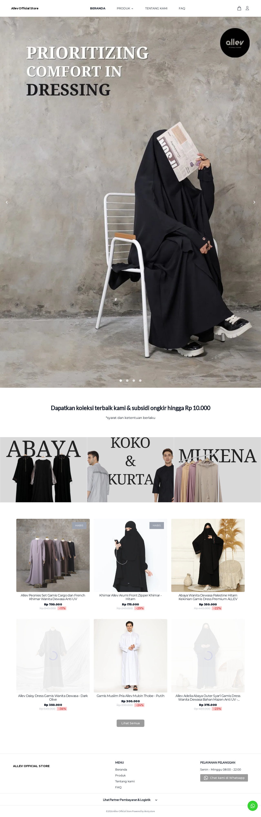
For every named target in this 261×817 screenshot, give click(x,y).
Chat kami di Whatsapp (227, 778)
